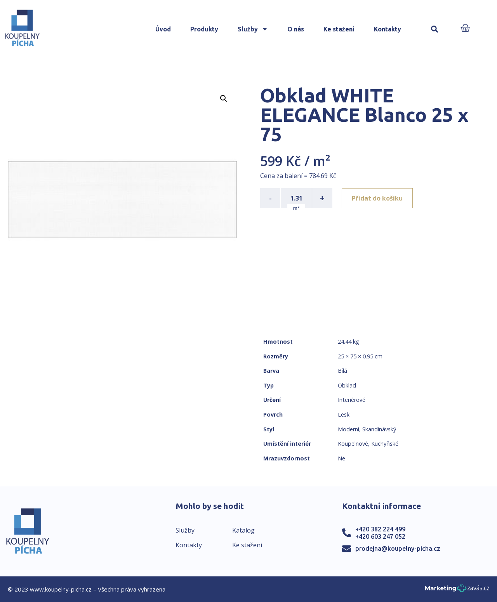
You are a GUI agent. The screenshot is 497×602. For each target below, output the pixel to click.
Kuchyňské (384, 443)
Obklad (347, 385)
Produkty (204, 29)
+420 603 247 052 (380, 536)
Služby (253, 29)
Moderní (348, 429)
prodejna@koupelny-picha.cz (397, 548)
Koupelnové (353, 443)
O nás (295, 29)
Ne (341, 458)
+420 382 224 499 (380, 529)
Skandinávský (379, 429)
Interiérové (351, 399)
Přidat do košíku (377, 198)
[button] (434, 29)
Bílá (342, 370)
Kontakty (387, 29)
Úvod (163, 29)
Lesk (343, 414)
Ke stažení (339, 29)
